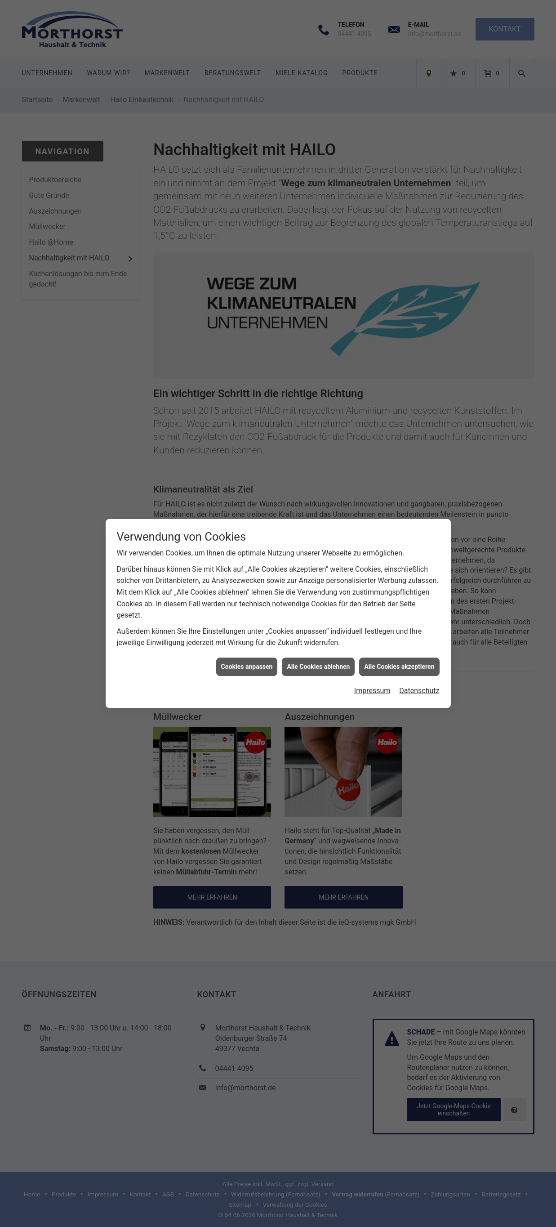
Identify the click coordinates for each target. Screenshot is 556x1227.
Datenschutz (419, 679)
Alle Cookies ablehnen (318, 654)
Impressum (372, 679)
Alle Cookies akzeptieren (399, 654)
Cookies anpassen (247, 654)
